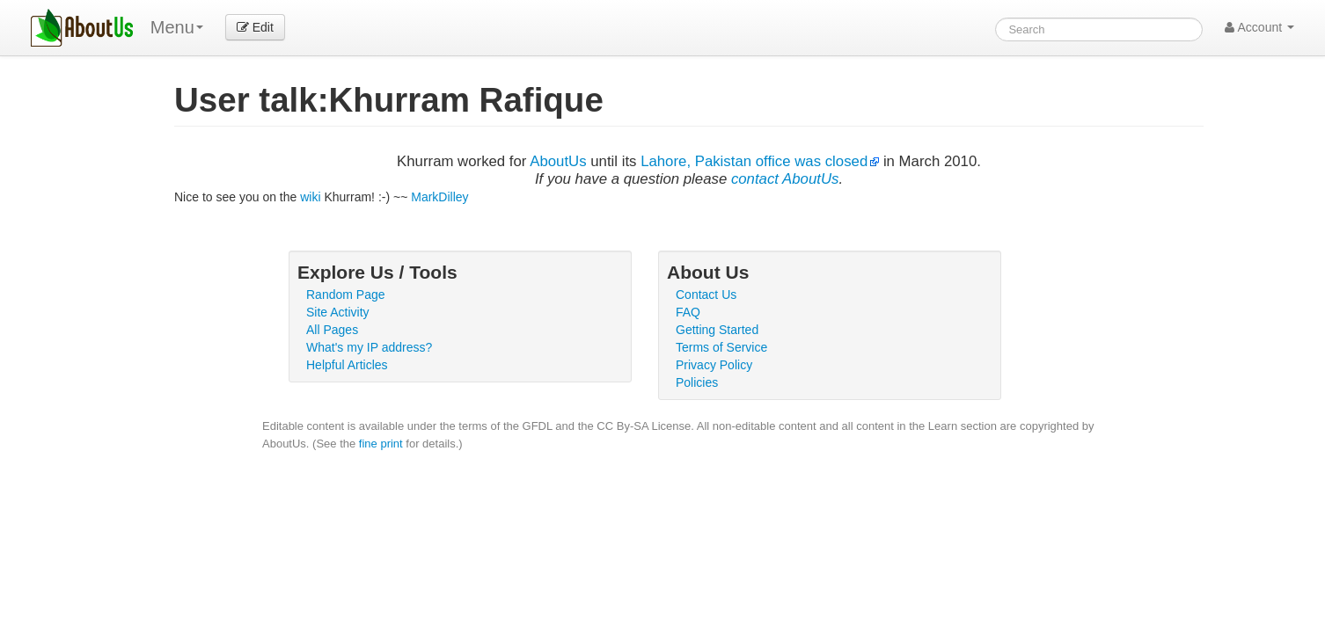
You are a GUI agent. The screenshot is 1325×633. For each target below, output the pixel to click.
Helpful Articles (347, 365)
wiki (310, 197)
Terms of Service (721, 347)
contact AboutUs (785, 179)
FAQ (688, 312)
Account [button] (1259, 27)
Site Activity (338, 312)
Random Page (345, 294)
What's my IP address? (369, 347)
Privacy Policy (714, 365)
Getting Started (717, 330)
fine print (381, 443)
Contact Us (706, 294)
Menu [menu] (176, 27)
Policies (697, 382)
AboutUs (558, 161)
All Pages (332, 330)
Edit (255, 27)
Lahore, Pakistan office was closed (754, 161)
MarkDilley (439, 197)
